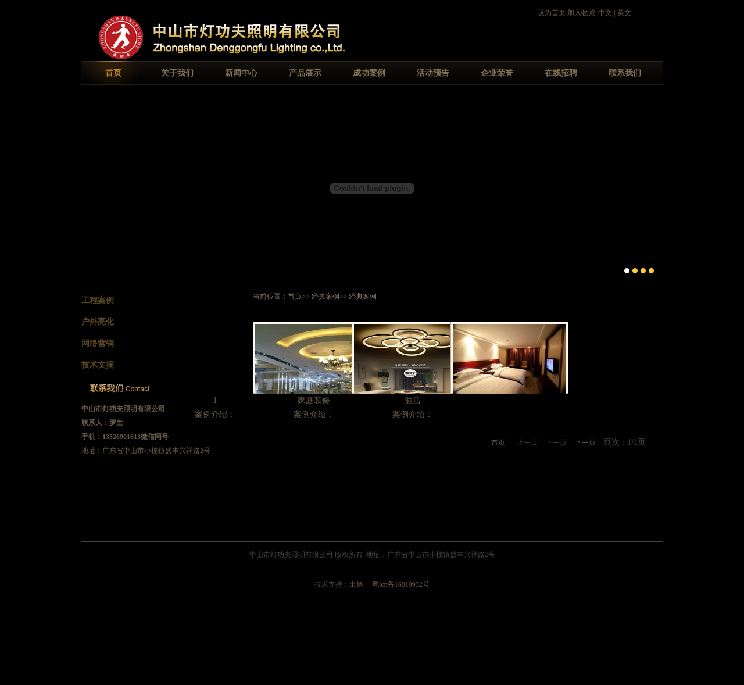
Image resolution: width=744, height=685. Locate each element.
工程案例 (97, 300)
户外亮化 (97, 321)
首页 (113, 73)
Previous (90, 187)
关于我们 (177, 73)
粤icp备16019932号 (401, 584)
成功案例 (369, 73)
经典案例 (325, 296)
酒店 (413, 400)
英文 (624, 13)
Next (654, 187)
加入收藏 (581, 13)
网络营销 (97, 343)
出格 (356, 584)
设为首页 (552, 13)
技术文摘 (97, 365)
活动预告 (433, 73)
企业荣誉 (497, 73)
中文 (605, 13)
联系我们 (625, 73)
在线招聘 (561, 73)
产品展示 (305, 73)
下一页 (585, 442)
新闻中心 (241, 73)
